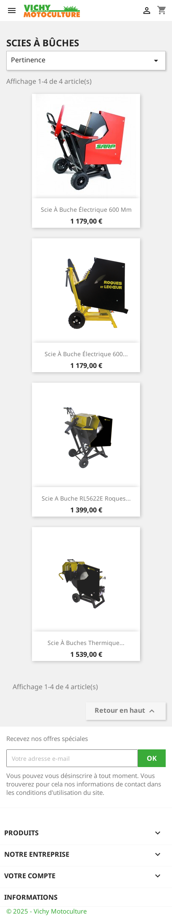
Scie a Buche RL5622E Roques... (86, 498)
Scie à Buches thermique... (86, 643)
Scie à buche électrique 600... (86, 354)
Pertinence (86, 60)
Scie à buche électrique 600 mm (86, 209)
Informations (31, 897)
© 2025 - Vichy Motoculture (46, 911)
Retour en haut (126, 711)
